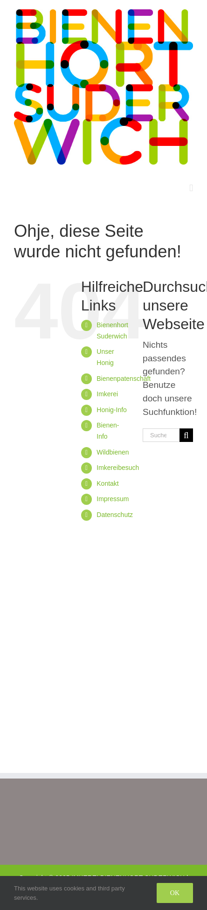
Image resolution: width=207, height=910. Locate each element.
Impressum (113, 499)
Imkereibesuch (118, 467)
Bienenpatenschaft (124, 378)
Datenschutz (115, 514)
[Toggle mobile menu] (191, 188)
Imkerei (107, 394)
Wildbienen (113, 452)
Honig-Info (112, 410)
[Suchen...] (161, 435)
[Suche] (186, 435)
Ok (174, 892)
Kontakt (107, 483)
